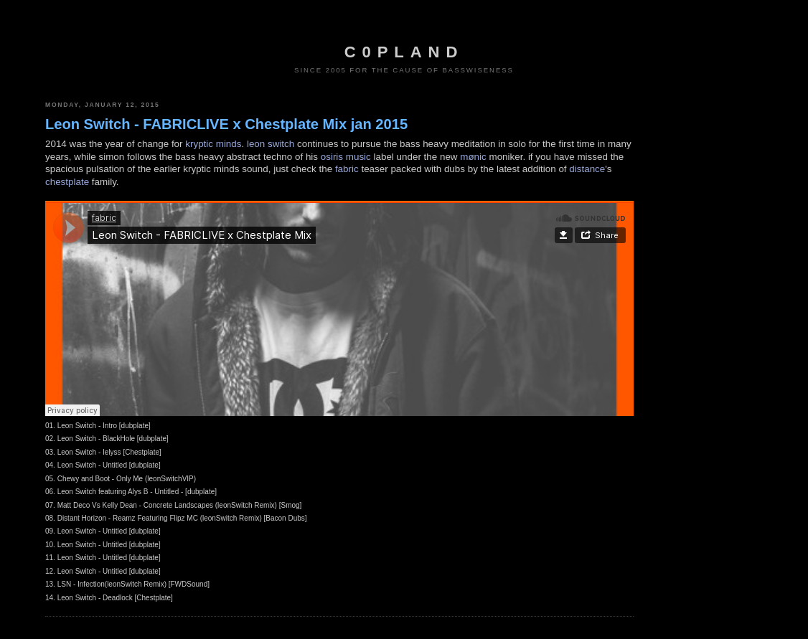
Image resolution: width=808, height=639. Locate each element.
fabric (347, 169)
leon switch (270, 143)
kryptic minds (213, 143)
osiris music (346, 156)
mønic (473, 156)
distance (587, 169)
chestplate (67, 181)
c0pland (404, 52)
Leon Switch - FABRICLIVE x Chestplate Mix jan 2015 (226, 124)
